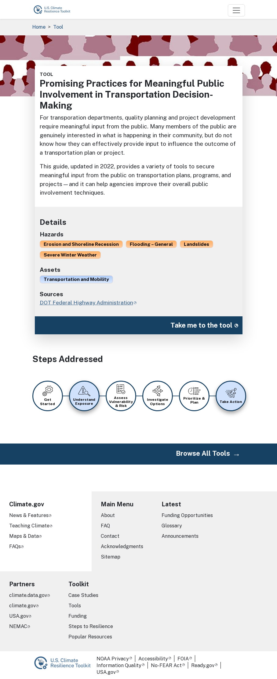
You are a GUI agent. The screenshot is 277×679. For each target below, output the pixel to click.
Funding (77, 616)
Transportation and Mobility (76, 279)
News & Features (29, 515)
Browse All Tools (203, 453)
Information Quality (119, 665)
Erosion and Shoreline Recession (81, 244)
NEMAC (18, 626)
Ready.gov (202, 665)
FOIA (183, 659)
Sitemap (110, 557)
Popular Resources (90, 637)
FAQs (15, 546)
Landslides (196, 244)
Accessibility (153, 659)
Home (39, 27)
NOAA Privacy (113, 659)
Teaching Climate (29, 526)
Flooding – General (151, 244)
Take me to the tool (201, 325)
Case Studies (83, 595)
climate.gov (22, 606)
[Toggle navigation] (236, 10)
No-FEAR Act (166, 665)
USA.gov (18, 616)
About (108, 515)
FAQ (105, 526)
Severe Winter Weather (70, 254)
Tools (74, 606)
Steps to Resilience (90, 626)
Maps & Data (24, 536)
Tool (58, 27)
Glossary (172, 526)
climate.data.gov (28, 595)
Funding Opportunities (187, 515)
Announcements (180, 536)
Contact (110, 536)
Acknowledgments (122, 546)
